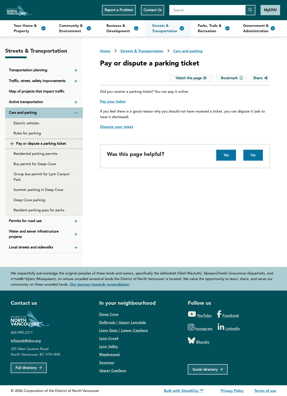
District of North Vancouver (32, 318)
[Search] (207, 10)
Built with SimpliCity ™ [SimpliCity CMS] (183, 390)
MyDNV (270, 10)
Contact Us (153, 10)
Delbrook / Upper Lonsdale (122, 322)
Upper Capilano (112, 370)
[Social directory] (208, 369)
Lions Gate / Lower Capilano (123, 330)
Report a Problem (119, 10)
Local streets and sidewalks (31, 247)
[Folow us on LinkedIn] (229, 327)
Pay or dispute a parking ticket (41, 143)
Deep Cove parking (29, 200)
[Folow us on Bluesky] (198, 341)
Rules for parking (27, 133)
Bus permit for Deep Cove (35, 164)
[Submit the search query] (250, 10)
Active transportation (26, 102)
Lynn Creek (109, 338)
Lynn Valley (108, 346)
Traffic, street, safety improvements (37, 81)
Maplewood (109, 354)
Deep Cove (109, 314)
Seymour (106, 362)
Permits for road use (25, 221)
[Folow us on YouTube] (200, 314)
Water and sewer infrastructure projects (34, 234)
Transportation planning (28, 70)
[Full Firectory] (29, 368)
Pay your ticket (113, 101)
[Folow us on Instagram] (200, 327)
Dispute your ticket (116, 127)
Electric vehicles (26, 123)
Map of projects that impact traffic (36, 91)
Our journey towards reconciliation (99, 284)
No (253, 155)
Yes (226, 155)
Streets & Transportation (141, 51)
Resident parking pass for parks (39, 210)
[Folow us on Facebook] (228, 314)
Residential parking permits (35, 153)
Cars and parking (188, 51)
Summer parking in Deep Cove (38, 189)
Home (19, 10)
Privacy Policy (232, 390)
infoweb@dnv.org (26, 340)
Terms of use (265, 390)
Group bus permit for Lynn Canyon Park (41, 177)
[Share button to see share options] (260, 78)
